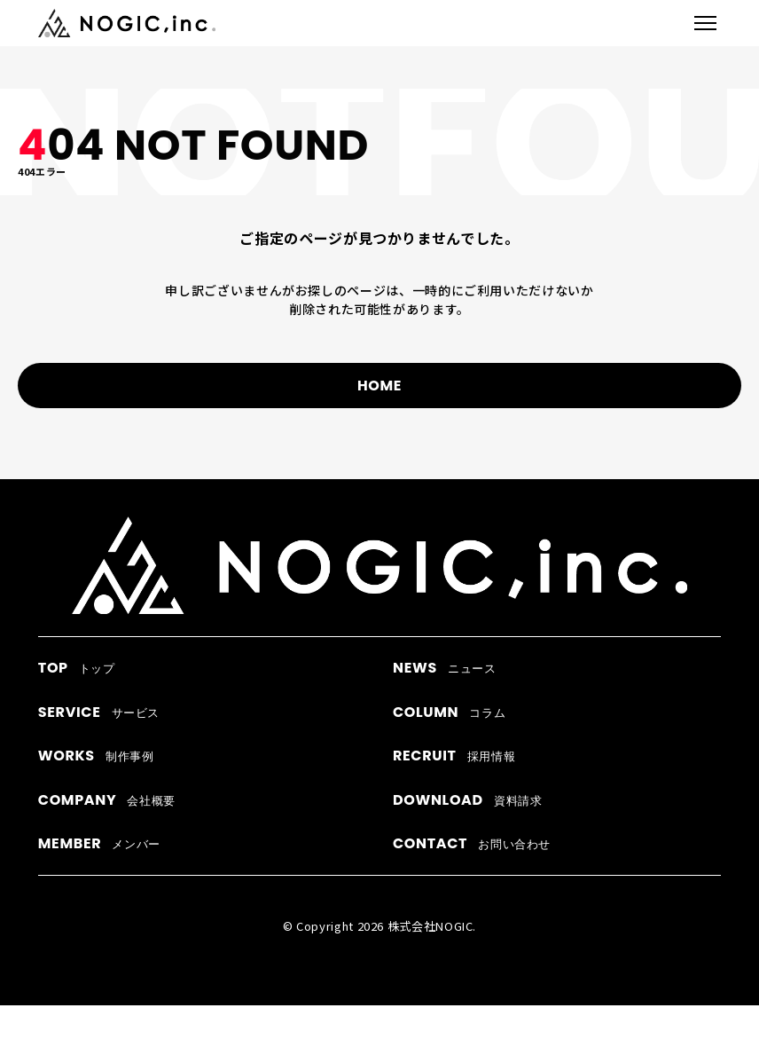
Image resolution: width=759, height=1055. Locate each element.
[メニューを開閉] (705, 23)
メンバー (99, 843)
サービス (99, 712)
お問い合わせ (472, 843)
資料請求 (468, 800)
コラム (449, 712)
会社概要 (107, 800)
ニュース (445, 667)
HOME (379, 385)
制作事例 (96, 755)
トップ (76, 667)
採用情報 (454, 755)
